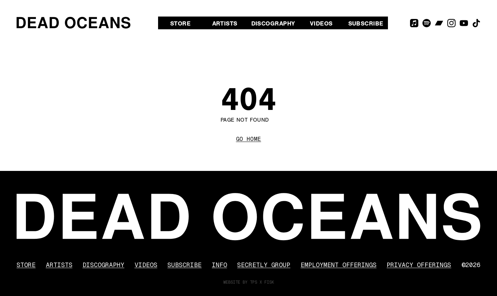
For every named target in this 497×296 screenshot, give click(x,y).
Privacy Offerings (419, 265)
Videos (321, 23)
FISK (269, 282)
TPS (253, 282)
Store (180, 23)
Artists (224, 23)
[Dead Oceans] (73, 23)
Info (219, 265)
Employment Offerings (339, 265)
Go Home (248, 139)
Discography (273, 23)
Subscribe (365, 23)
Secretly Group (263, 265)
